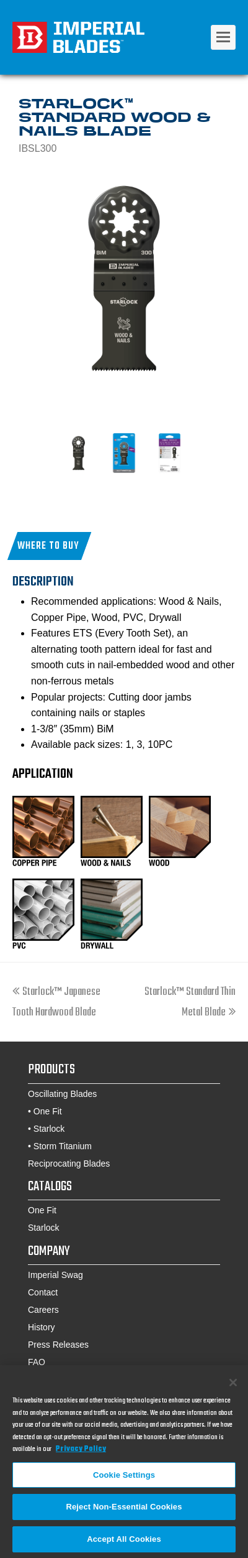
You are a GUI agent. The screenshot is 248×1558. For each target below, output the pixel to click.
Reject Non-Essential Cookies (124, 1510)
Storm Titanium (62, 1146)
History (41, 1327)
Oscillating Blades (62, 1094)
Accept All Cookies (124, 1542)
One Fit (47, 1111)
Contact (43, 1292)
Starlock (49, 1129)
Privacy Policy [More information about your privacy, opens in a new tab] (81, 1452)
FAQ (36, 1362)
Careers (43, 1310)
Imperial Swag (55, 1275)
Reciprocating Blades (69, 1163)
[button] (49, 546)
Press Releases (58, 1345)
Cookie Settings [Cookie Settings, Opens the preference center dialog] (124, 1478)
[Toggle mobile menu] (223, 37)
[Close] (233, 1386)
